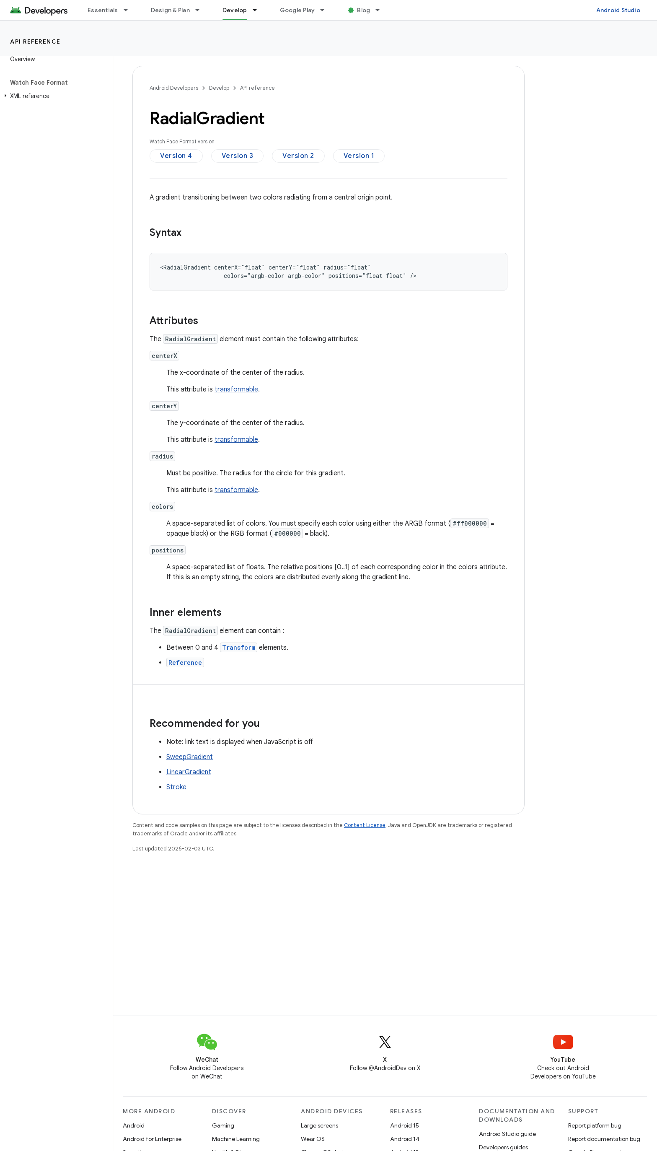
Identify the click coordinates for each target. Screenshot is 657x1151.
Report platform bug (594, 1125)
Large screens (319, 1125)
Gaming (223, 1125)
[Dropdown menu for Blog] (381, 10)
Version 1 (359, 156)
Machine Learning (236, 1139)
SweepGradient (189, 757)
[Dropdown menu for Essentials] (129, 10)
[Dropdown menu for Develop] (258, 10)
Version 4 (176, 156)
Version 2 (298, 156)
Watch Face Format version (182, 141)
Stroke (176, 787)
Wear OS (313, 1139)
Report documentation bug (604, 1139)
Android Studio (618, 10)
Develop (219, 87)
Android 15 (404, 1125)
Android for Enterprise (152, 1139)
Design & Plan (170, 10)
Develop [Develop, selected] (234, 10)
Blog (363, 10)
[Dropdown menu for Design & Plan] (201, 10)
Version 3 (237, 156)
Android (134, 1125)
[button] (54, 96)
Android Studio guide (507, 1134)
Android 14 (404, 1139)
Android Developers (174, 87)
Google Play (297, 10)
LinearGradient (188, 772)
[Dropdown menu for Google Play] (326, 10)
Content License (364, 825)
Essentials (103, 10)
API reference (35, 41)
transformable (236, 389)
